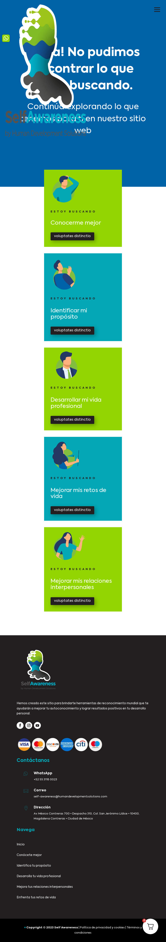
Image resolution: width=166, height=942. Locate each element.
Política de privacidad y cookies (102, 927)
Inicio (21, 844)
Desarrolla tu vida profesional (39, 876)
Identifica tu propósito (34, 865)
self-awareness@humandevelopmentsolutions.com (70, 796)
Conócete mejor (29, 855)
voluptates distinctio (72, 236)
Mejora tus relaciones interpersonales (45, 886)
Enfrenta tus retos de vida (36, 897)
